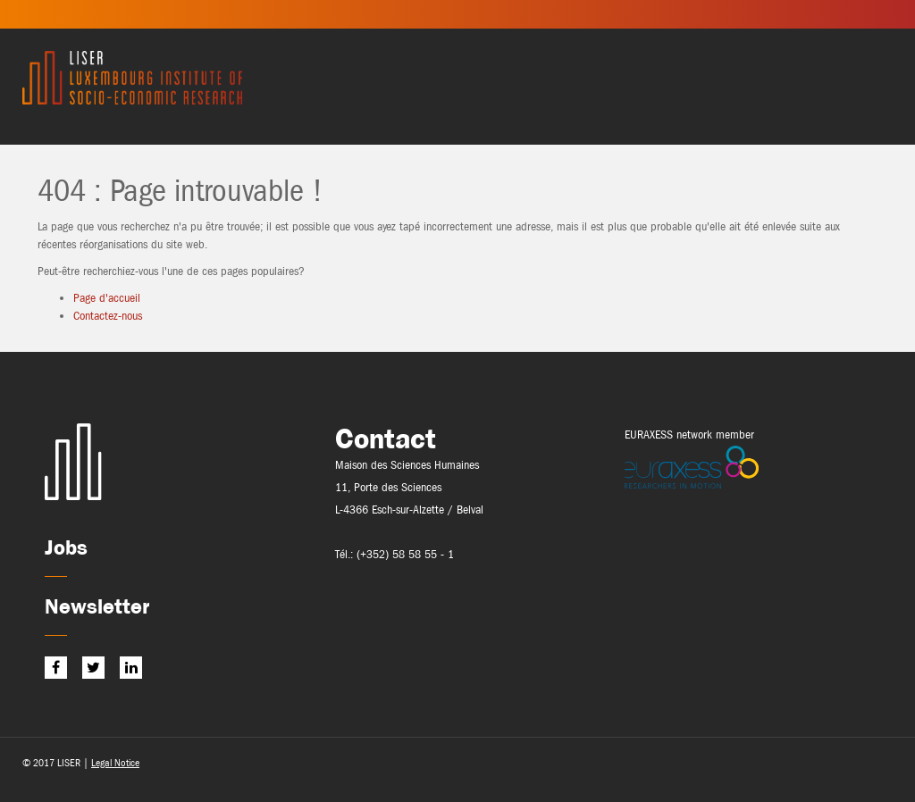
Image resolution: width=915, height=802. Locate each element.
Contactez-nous (107, 315)
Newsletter (97, 606)
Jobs (66, 547)
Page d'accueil (106, 297)
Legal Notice (115, 762)
